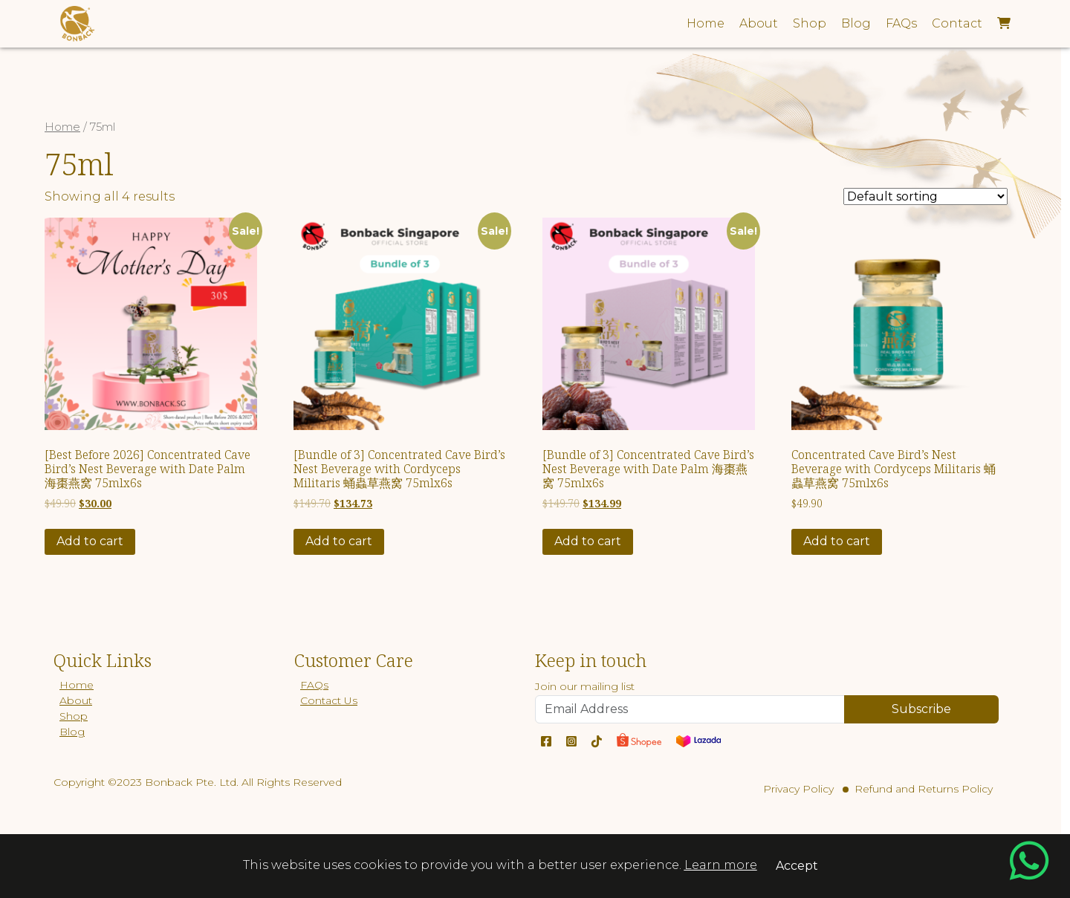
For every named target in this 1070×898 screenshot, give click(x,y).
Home (62, 127)
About (75, 700)
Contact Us (328, 700)
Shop (73, 716)
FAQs (314, 685)
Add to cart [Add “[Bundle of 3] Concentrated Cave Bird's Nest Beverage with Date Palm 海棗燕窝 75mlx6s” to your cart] (587, 541)
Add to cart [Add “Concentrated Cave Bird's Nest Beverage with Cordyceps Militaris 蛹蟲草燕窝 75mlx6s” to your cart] (836, 541)
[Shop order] (925, 196)
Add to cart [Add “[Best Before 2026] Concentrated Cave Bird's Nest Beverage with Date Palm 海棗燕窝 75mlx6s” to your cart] (89, 541)
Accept (797, 866)
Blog (72, 731)
